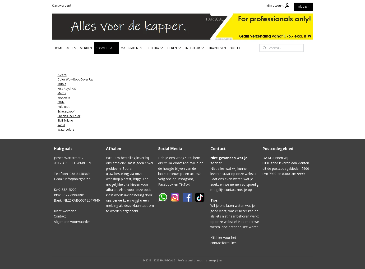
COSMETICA (106, 48)
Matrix (61, 93)
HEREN (174, 48)
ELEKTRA (155, 48)
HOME (58, 48)
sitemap (211, 260)
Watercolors (65, 129)
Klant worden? (61, 6)
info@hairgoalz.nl (78, 179)
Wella (61, 125)
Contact (60, 216)
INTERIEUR (195, 48)
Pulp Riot (63, 107)
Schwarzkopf (65, 111)
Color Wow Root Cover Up (75, 79)
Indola (61, 84)
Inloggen (303, 7)
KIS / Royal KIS (66, 89)
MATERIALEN (132, 48)
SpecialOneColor (68, 116)
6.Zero (61, 75)
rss (220, 260)
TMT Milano (65, 120)
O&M (60, 102)
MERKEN (86, 48)
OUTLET (235, 48)
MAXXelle (63, 98)
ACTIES (71, 48)
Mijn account (278, 6)
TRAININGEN (217, 48)
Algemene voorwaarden (72, 221)
